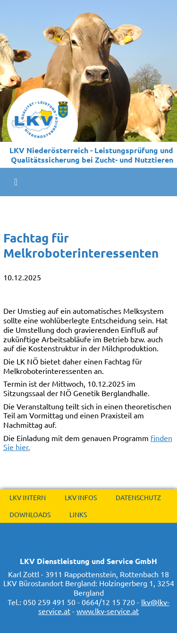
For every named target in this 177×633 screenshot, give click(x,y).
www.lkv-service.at (107, 611)
